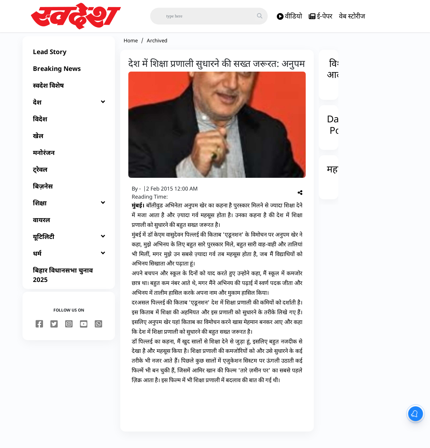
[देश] (69, 109)
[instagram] (69, 331)
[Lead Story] (69, 59)
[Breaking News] (69, 76)
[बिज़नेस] (69, 193)
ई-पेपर (320, 16)
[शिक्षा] (69, 210)
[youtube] (83, 331)
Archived (157, 47)
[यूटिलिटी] (69, 244)
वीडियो (289, 16)
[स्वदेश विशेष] (69, 92)
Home (131, 47)
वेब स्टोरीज (352, 16)
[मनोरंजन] (69, 160)
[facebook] (39, 331)
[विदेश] (69, 126)
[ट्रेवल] (69, 176)
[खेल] (69, 143)
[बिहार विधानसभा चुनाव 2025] (69, 282)
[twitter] (54, 331)
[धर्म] (69, 260)
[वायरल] (69, 227)
